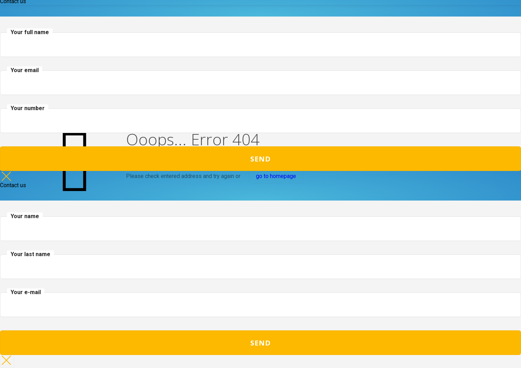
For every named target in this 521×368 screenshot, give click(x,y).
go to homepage (276, 176)
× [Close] (7, 177)
